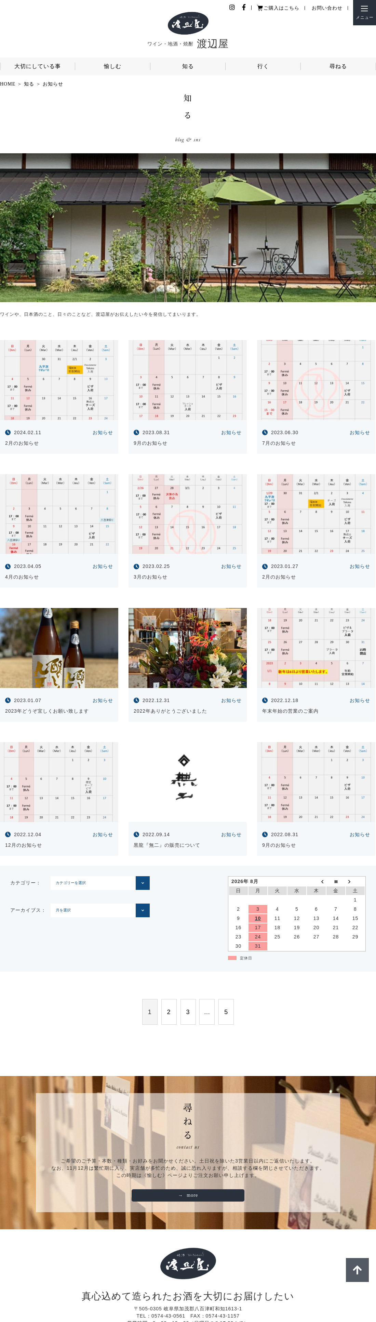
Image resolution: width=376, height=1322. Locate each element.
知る (188, 66)
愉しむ (112, 66)
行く (263, 66)
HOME (7, 84)
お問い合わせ (327, 8)
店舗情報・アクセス (238, 1295)
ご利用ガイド (190, 1295)
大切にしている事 (37, 66)
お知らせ (53, 84)
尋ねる (338, 66)
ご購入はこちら (281, 8)
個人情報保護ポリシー (140, 1295)
